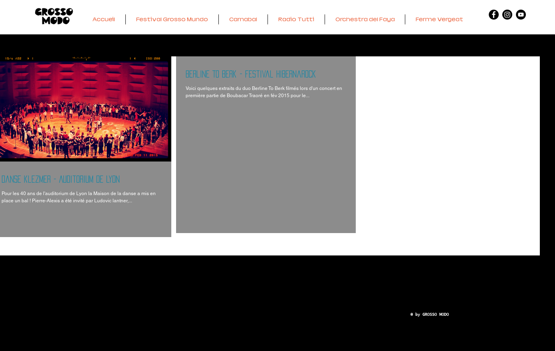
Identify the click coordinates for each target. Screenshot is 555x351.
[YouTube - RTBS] (521, 15)
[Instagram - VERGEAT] (507, 15)
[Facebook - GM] (494, 15)
